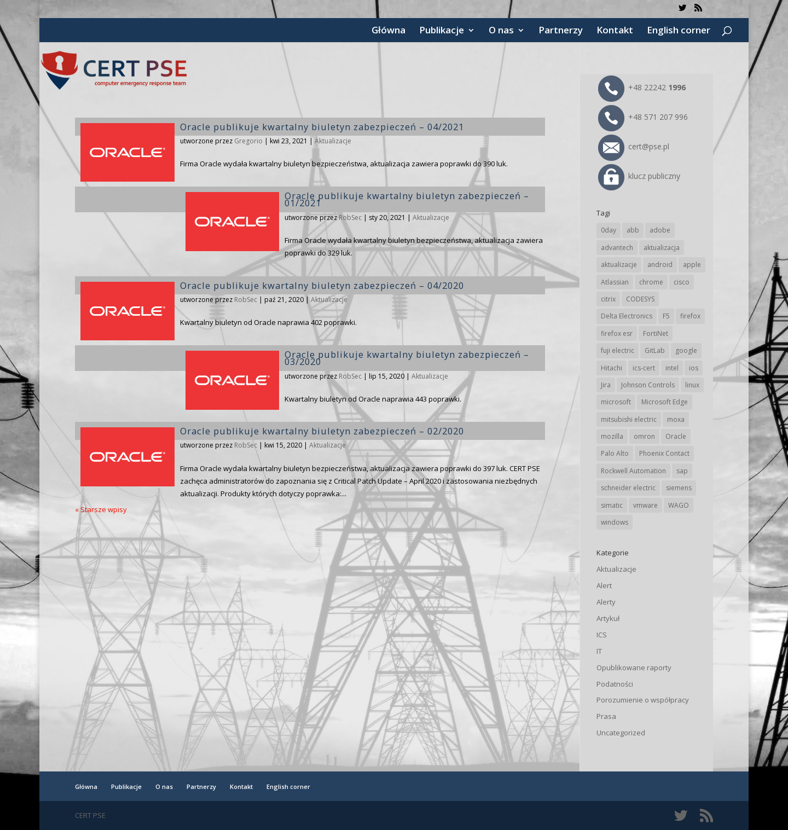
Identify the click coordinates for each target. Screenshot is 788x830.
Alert (604, 585)
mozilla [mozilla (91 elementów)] (612, 436)
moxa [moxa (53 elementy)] (676, 419)
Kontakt (614, 31)
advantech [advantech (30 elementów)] (617, 247)
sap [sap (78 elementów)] (682, 470)
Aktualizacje (333, 141)
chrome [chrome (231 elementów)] (651, 282)
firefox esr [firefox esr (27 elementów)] (617, 333)
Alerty (606, 602)
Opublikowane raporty (633, 667)
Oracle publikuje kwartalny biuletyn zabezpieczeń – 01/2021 (407, 199)
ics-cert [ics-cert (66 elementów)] (644, 368)
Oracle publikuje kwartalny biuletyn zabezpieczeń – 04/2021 (322, 126)
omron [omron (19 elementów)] (644, 436)
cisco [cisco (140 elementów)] (682, 282)
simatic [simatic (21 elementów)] (612, 505)
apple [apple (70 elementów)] (692, 264)
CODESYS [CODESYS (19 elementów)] (640, 299)
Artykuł (607, 618)
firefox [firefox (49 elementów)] (690, 316)
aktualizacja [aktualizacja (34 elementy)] (662, 247)
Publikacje (441, 31)
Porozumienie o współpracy (642, 700)
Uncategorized (620, 733)
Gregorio (248, 141)
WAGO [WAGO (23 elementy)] (678, 505)
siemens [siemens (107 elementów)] (679, 487)
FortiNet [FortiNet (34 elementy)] (655, 333)
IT (599, 651)
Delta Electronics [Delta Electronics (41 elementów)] (626, 316)
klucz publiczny (639, 176)
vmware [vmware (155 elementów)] (645, 505)
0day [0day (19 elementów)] (608, 230)
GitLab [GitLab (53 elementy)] (655, 350)
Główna (388, 31)
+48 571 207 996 (643, 117)
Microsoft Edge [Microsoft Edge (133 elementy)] (664, 402)
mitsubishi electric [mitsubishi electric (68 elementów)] (629, 419)
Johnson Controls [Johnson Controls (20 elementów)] (648, 385)
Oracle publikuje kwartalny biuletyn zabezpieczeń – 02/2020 (322, 431)
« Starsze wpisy (101, 509)
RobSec (350, 217)
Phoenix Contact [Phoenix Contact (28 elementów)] (664, 453)
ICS (601, 635)
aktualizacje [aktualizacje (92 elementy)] (619, 264)
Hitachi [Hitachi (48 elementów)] (611, 368)
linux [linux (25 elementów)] (692, 385)
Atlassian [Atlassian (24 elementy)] (615, 282)
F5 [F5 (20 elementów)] (666, 316)
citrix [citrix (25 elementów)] (608, 299)
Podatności (614, 684)
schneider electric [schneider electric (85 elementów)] (628, 487)
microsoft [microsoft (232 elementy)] (616, 402)
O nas (501, 31)
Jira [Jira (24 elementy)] (606, 385)
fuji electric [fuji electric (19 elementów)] (617, 350)
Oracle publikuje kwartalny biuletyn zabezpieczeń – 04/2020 (322, 285)
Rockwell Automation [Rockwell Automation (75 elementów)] (633, 470)
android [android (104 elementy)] (660, 264)
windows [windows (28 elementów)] (614, 522)
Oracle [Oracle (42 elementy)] (675, 436)
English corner (678, 31)
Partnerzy (560, 31)
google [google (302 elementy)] (686, 350)
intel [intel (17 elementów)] (672, 368)
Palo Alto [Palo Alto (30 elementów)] (615, 453)
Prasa (606, 716)
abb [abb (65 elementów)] (633, 230)
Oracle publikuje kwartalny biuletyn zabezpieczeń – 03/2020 (407, 358)
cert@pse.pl (633, 146)
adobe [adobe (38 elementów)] (660, 230)
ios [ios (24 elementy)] (693, 368)
